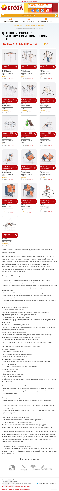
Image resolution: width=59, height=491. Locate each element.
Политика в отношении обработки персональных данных (16, 486)
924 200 (8, 134)
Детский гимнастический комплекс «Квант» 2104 (7, 106)
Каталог (22, 25)
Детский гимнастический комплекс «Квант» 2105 (26, 106)
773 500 (27, 201)
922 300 (27, 100)
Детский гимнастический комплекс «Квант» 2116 (26, 140)
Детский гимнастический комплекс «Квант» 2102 (26, 72)
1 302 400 (8, 168)
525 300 (46, 100)
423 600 (27, 168)
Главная (16, 25)
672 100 (8, 201)
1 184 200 (8, 100)
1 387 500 (8, 235)
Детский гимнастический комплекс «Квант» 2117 (45, 140)
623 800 (46, 201)
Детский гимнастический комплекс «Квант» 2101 (7, 72)
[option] (12, 467)
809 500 (46, 67)
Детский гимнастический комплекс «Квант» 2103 (45, 72)
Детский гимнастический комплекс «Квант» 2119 (26, 173)
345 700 (8, 67)
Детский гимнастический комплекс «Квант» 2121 (7, 207)
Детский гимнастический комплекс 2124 (6, 240)
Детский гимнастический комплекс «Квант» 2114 (45, 106)
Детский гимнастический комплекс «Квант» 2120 (45, 173)
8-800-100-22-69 (38, 5)
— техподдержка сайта (48, 483)
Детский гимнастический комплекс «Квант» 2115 (7, 140)
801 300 (46, 168)
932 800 (27, 134)
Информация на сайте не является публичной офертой (16, 489)
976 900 (46, 134)
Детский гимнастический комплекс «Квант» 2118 (7, 173)
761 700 (27, 67)
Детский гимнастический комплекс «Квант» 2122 (26, 207)
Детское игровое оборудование (34, 25)
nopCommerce (54, 489)
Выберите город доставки (30, 1)
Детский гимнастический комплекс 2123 (44, 206)
